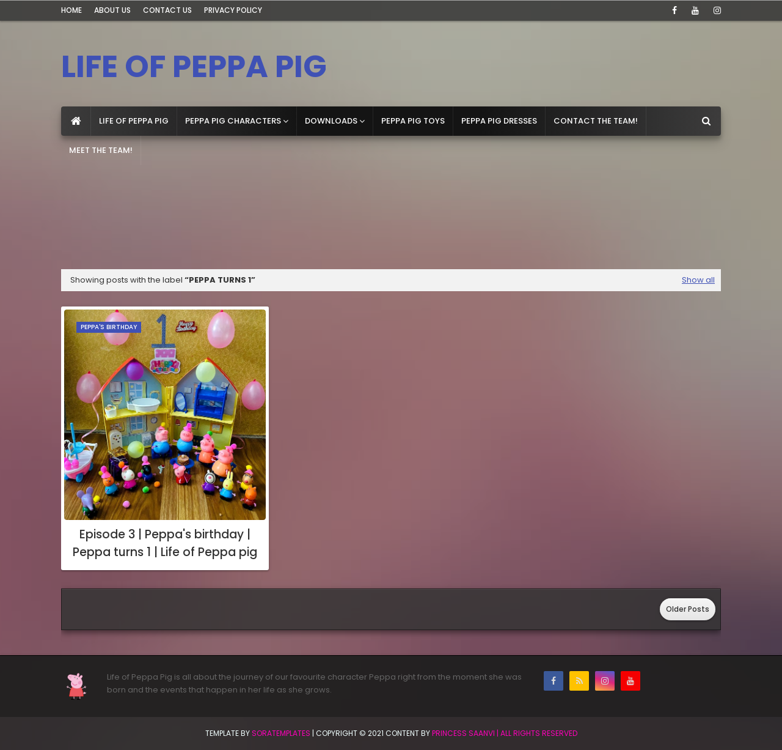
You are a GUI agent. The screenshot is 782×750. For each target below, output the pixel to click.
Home (71, 10)
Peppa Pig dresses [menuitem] (499, 121)
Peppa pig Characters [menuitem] (233, 121)
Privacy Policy (233, 10)
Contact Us (167, 10)
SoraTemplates (281, 733)
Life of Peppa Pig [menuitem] (134, 121)
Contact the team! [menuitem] (596, 121)
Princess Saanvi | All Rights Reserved (504, 733)
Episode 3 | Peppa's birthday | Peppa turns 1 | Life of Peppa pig (165, 543)
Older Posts (687, 609)
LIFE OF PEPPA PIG (194, 66)
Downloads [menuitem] (331, 121)
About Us (112, 10)
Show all (698, 280)
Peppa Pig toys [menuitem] (413, 121)
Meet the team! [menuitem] (101, 150)
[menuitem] (76, 121)
